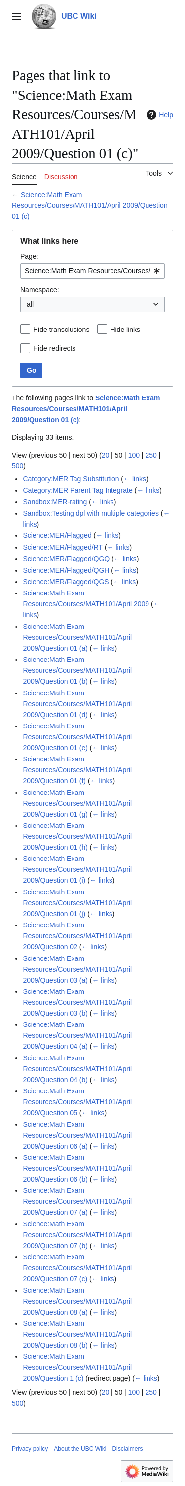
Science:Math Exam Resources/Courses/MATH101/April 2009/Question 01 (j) (77, 903)
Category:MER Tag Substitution (71, 479)
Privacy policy (30, 1448)
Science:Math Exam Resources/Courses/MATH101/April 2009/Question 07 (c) (77, 1268)
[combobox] (92, 271)
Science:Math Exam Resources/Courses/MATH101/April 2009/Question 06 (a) (77, 1135)
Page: (29, 256)
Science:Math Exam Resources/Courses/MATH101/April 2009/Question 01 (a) (77, 637)
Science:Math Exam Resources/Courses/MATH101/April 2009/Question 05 (77, 1102)
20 (106, 455)
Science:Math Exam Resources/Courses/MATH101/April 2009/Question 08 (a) (77, 1301)
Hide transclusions (61, 329)
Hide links (125, 329)
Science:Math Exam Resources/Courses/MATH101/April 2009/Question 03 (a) (77, 969)
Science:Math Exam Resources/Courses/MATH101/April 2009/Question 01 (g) (77, 803)
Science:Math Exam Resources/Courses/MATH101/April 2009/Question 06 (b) (77, 1168)
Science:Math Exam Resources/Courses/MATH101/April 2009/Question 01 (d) (77, 704)
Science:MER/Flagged (57, 535)
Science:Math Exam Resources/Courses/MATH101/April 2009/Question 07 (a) (77, 1201)
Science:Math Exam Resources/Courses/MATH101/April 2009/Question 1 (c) (77, 1367)
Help (158, 115)
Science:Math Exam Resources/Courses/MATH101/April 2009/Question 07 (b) (77, 1235)
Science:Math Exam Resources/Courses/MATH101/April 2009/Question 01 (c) (90, 205)
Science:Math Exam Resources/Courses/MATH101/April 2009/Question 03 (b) (77, 1002)
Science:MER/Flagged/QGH (66, 570)
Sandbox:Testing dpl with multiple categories (91, 513)
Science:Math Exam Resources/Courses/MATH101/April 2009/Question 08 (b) (77, 1334)
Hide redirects (54, 348)
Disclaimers (127, 1448)
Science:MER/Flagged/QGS (66, 582)
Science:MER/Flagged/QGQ (66, 558)
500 (17, 466)
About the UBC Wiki (80, 1448)
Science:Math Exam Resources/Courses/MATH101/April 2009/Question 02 (77, 936)
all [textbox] (30, 304)
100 (134, 455)
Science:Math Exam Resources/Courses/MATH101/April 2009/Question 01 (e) (77, 737)
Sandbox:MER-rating (55, 502)
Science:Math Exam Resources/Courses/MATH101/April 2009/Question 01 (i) (77, 869)
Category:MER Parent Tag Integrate (77, 490)
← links (134, 479)
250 (150, 455)
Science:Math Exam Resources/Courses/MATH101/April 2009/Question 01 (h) (77, 836)
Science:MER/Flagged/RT (63, 547)
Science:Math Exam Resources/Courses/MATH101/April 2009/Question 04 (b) (77, 1069)
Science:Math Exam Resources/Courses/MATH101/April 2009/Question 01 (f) (77, 770)
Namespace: (39, 290)
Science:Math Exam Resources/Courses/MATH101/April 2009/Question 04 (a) (77, 1035)
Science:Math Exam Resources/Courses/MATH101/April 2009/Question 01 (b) (77, 670)
